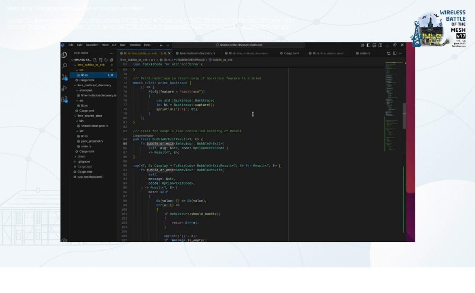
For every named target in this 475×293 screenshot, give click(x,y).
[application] (237, 133)
